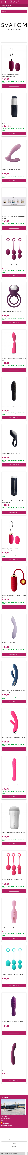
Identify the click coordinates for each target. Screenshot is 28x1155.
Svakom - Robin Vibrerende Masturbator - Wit (13, 832)
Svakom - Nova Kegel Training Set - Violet (12, 264)
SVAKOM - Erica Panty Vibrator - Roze (11, 169)
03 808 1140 (5, 1122)
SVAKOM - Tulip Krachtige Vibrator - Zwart (12, 406)
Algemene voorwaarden (14, 1139)
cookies (15, 1153)
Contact (14, 1146)
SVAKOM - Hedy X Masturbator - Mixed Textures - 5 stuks (14, 217)
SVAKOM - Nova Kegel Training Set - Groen (12, 974)
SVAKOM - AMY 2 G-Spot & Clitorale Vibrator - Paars (13, 1070)
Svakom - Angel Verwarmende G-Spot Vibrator (13, 737)
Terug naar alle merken (6, 7)
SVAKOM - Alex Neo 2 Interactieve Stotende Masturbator (13, 122)
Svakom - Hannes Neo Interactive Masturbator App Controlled (13, 501)
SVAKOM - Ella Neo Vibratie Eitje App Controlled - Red (14, 596)
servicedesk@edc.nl (6, 1125)
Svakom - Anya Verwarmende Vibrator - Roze (13, 785)
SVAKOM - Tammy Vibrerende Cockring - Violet (13, 311)
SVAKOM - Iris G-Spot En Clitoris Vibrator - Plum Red (14, 359)
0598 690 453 (5, 1124)
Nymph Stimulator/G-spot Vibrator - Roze (12, 927)
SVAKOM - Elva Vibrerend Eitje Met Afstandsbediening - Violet (10, 75)
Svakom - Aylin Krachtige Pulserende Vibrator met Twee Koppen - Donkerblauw (13, 691)
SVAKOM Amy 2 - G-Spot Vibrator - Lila (11, 642)
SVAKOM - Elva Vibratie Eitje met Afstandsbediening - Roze (10, 549)
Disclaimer (14, 1143)
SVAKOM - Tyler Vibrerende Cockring (11, 453)
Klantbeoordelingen (14, 1150)
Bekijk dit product (14, 86)
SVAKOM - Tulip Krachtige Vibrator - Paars (12, 1021)
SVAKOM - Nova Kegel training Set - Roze (12, 879)
